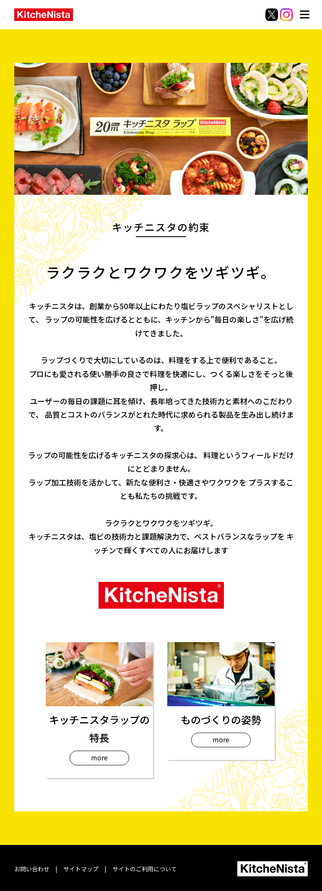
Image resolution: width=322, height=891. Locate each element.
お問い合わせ (31, 869)
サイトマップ (81, 869)
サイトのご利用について (144, 869)
